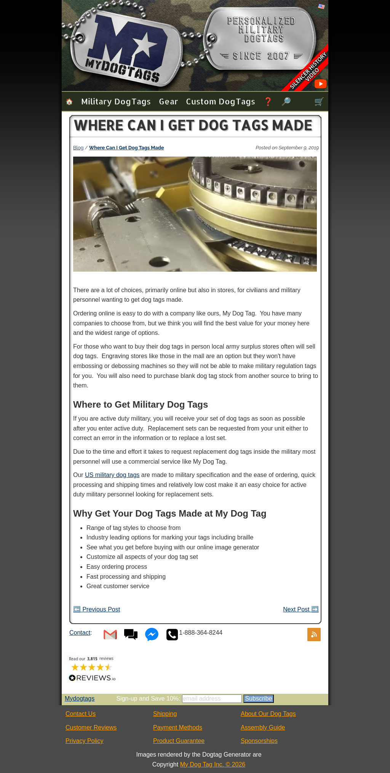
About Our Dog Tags (268, 714)
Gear (168, 101)
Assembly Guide (263, 727)
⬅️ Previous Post (96, 609)
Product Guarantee (179, 741)
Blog (78, 147)
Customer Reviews (91, 727)
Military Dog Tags (116, 101)
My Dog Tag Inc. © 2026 (213, 764)
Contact (79, 632)
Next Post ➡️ (301, 609)
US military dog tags (112, 475)
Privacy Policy (85, 741)
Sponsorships (259, 741)
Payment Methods (177, 727)
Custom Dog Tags (220, 101)
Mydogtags (79, 698)
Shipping (165, 714)
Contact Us (81, 714)
